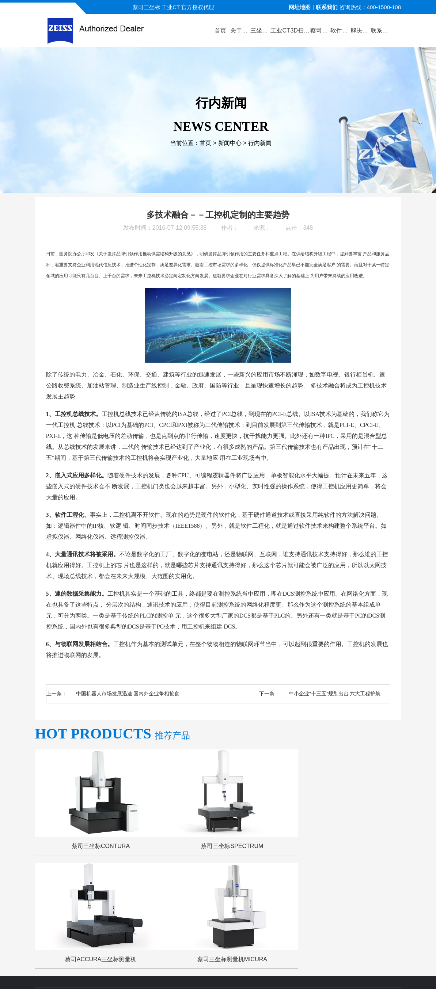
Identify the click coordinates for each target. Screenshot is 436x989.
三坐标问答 (285, 884)
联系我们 (327, 7)
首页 (205, 143)
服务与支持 (246, 884)
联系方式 (361, 884)
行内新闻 (260, 143)
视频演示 (176, 884)
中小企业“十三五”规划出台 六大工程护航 (334, 693)
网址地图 (300, 7)
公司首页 (75, 884)
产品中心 (142, 884)
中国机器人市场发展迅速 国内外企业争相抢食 (128, 693)
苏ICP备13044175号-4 (230, 972)
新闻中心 (230, 143)
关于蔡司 (109, 884)
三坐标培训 (324, 884)
